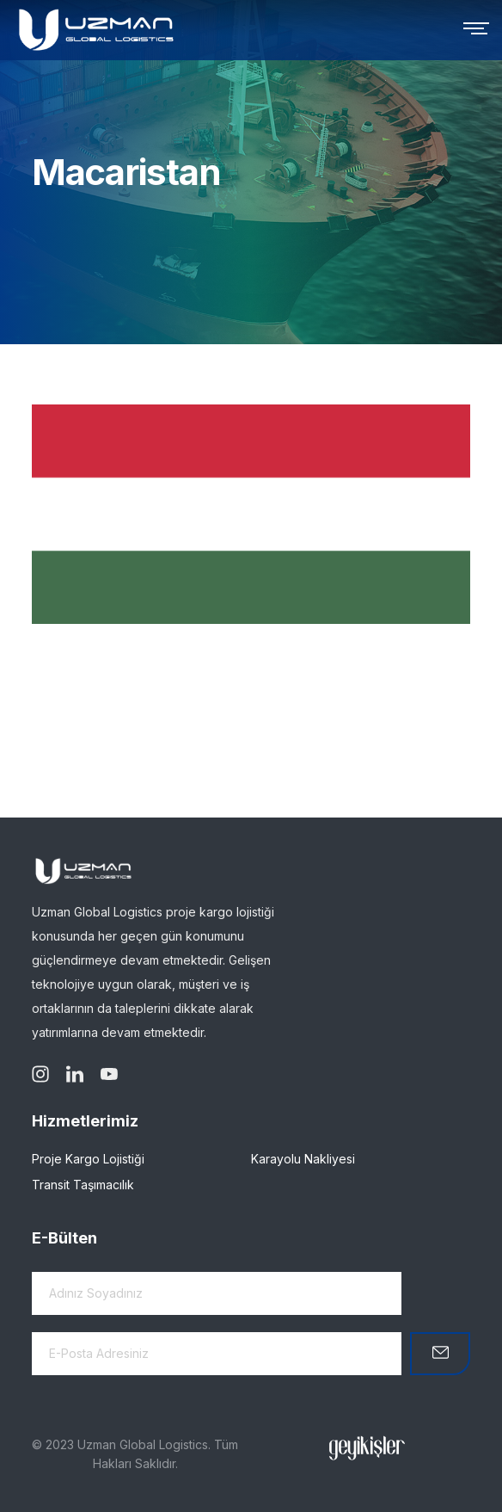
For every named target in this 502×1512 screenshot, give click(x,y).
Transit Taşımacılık (83, 1184)
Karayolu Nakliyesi (303, 1158)
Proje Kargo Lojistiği (88, 1158)
